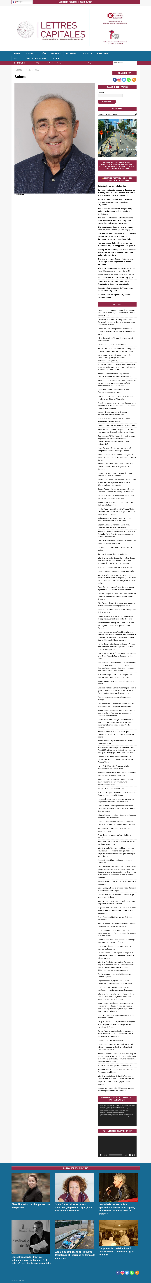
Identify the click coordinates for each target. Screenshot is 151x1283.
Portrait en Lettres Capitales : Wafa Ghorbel (114, 1065)
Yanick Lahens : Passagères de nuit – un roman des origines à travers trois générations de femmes (116, 625)
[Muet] (129, 1155)
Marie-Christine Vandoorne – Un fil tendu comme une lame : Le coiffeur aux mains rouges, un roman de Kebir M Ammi (116, 713)
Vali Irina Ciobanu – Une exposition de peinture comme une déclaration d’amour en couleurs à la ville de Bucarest (116, 955)
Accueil (17, 53)
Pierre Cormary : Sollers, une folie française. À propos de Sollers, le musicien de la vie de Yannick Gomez (117, 457)
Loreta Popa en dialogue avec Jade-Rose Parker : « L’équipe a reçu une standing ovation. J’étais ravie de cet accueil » (116, 1047)
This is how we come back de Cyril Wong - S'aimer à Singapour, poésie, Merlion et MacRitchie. (116, 211)
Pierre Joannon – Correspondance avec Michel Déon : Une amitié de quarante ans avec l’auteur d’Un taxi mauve (116, 808)
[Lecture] (101, 1155)
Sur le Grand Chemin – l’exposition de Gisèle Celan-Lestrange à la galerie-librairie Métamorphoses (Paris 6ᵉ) (114, 358)
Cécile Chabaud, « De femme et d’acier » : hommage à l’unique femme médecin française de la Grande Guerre (117, 933)
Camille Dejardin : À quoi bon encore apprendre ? (116, 571)
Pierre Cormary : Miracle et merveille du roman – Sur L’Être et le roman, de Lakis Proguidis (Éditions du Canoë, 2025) (117, 313)
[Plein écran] (133, 1155)
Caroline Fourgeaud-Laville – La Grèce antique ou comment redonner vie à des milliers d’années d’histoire (117, 596)
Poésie (43, 53)
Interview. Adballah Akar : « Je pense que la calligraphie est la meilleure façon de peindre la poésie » (116, 734)
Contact (55, 58)
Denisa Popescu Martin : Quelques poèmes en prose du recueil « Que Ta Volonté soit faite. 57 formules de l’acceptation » (116, 1033)
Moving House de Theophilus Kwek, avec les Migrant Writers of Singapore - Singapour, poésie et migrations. (117, 252)
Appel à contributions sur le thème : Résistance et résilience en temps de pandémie (75, 1254)
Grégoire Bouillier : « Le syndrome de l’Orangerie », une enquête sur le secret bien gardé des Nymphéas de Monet (116, 1024)
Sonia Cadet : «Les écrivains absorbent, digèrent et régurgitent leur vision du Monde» (73, 1207)
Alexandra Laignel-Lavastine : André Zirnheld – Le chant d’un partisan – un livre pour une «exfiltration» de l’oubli (117, 782)
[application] (117, 1115)
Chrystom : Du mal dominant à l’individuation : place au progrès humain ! (116, 1251)
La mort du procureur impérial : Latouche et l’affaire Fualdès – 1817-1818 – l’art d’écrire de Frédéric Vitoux (115, 759)
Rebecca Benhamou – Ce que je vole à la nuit (115, 567)
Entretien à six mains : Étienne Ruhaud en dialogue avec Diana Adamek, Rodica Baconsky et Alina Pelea (117, 656)
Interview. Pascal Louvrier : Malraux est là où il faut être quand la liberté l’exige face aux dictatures (115, 466)
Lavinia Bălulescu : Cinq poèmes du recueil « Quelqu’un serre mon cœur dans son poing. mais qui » (116, 331)
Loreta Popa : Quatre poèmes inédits (112, 344)
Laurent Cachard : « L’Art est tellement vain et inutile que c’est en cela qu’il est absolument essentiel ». (31, 1260)
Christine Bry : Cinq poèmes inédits (111, 1040)
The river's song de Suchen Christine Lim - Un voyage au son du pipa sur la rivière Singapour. (116, 261)
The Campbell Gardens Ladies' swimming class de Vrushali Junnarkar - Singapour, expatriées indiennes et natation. (115, 220)
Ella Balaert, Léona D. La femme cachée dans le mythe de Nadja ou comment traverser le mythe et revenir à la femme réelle (116, 367)
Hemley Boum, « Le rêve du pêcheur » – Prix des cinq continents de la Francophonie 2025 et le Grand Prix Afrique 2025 (116, 646)
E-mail (101, 93)
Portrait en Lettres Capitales (95, 53)
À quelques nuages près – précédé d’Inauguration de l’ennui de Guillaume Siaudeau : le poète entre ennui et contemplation (117, 405)
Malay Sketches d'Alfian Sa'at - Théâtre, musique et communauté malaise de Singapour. (115, 202)
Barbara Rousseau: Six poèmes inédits (112, 554)
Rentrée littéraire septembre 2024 (30, 58)
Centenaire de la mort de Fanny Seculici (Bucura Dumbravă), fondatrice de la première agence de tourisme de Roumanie (116, 322)
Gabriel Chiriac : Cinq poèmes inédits (112, 788)
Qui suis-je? (31, 53)
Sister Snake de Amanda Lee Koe (112, 186)
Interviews (71, 53)
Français (18, 1)
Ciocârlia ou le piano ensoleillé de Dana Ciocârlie (116, 425)
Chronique (56, 53)
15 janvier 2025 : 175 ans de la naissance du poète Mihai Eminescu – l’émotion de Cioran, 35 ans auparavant (117, 910)
